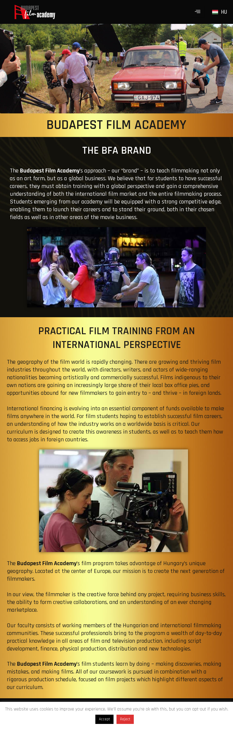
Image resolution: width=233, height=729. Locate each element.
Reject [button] (125, 719)
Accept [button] (104, 719)
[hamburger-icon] (197, 12)
